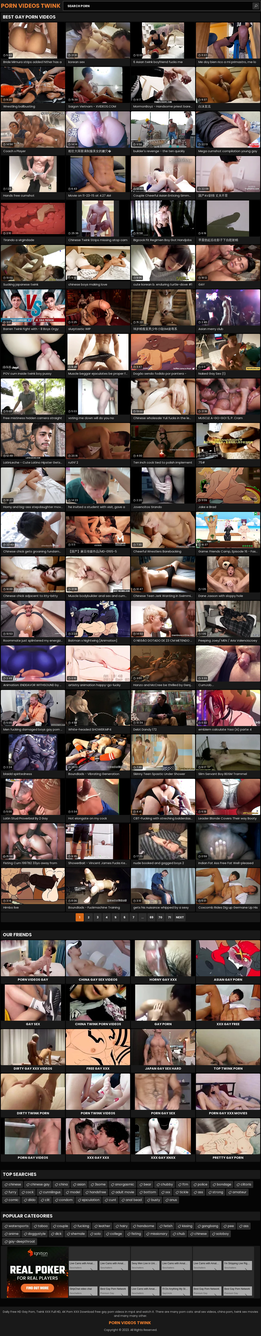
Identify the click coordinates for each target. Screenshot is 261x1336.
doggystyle (37, 1233)
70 (160, 917)
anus (173, 1200)
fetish (168, 1226)
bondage (224, 1184)
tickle (184, 1192)
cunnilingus (52, 1192)
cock (30, 1192)
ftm (185, 1184)
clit (47, 1200)
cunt (112, 1200)
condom (66, 1200)
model (75, 1192)
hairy (124, 1226)
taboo (43, 1226)
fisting (136, 1233)
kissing (187, 1226)
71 (169, 917)
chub (181, 1233)
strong (217, 1192)
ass (200, 1192)
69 (151, 917)
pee (231, 1226)
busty (155, 1200)
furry (12, 1192)
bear (147, 1184)
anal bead (134, 1200)
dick (58, 1233)
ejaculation (91, 1200)
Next (180, 917)
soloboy (222, 1233)
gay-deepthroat (22, 1241)
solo (97, 1233)
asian (81, 1184)
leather (104, 1226)
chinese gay (40, 1184)
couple (62, 1226)
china (63, 1184)
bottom (150, 1192)
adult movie (124, 1192)
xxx (167, 1192)
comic (14, 1200)
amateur (239, 1192)
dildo (31, 1200)
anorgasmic (124, 1184)
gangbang (210, 1226)
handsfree (98, 1192)
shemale (78, 1233)
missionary (158, 1233)
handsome (145, 1226)
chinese (15, 1184)
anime (14, 1233)
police (202, 1184)
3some (100, 1184)
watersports (19, 1226)
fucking (83, 1226)
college (116, 1233)
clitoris (246, 1184)
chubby (167, 1184)
